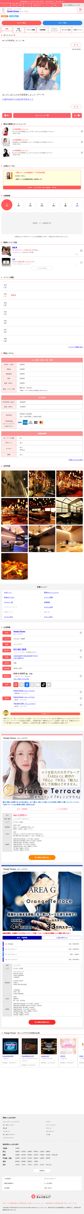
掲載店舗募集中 (9, 1183)
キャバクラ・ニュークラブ (11, 1122)
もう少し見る (42, 268)
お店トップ (7, 592)
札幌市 (20, 5)
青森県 (17, 1151)
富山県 (24, 1158)
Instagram (15, 684)
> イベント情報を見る (75, 347)
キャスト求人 (21, 23)
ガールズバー (50, 1131)
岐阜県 (17, 1161)
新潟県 (17, 1158)
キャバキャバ (5, 5)
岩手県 (24, 1151)
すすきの (27, 5)
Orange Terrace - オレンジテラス (42, 5)
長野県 (48, 1158)
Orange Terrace (13, 11)
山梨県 (42, 1158)
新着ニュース (57, 5)
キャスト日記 (48, 607)
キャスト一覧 (8, 602)
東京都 (48, 1155)
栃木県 (24, 1155)
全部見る (42, 1170)
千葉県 (42, 1155)
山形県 (42, 1151)
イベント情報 (48, 597)
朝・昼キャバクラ (8, 1125)
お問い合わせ (48, 1188)
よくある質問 (48, 1183)
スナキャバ (6, 1131)
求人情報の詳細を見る (42, 857)
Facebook (26, 684)
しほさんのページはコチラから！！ (18, 99)
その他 (48, 1134)
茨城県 (17, 1155)
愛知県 (30, 1161)
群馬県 (30, 1155)
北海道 (14, 5)
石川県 (30, 1158)
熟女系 (5, 1128)
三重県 (36, 1161)
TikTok (43, 684)
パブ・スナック (51, 1125)
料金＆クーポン (9, 597)
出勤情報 (47, 602)
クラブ (48, 1122)
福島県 (48, 1151)
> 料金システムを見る (75, 460)
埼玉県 (36, 1155)
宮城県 (30, 1151)
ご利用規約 (7, 1179)
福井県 (36, 1158)
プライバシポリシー (50, 1179)
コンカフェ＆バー (8, 1138)
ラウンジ (48, 1128)
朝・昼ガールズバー (9, 1134)
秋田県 (36, 1151)
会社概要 (7, 1188)
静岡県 (24, 1161)
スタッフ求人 (62, 23)
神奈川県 (54, 1155)
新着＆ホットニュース (51, 592)
